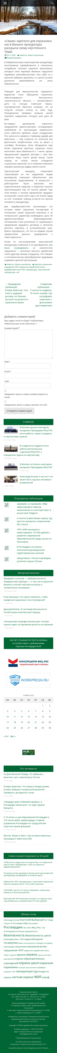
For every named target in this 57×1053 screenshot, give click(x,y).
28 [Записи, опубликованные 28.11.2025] (35, 727)
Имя (7, 361)
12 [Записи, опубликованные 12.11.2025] (21, 716)
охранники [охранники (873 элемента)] (11, 967)
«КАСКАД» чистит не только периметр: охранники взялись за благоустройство (27, 891)
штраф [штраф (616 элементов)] (45, 977)
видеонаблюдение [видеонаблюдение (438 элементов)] (34, 939)
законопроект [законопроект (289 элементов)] (29, 943)
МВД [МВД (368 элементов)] (25, 923)
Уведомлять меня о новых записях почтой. (25, 404)
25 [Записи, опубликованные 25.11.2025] (15, 727)
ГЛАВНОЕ (28, 422)
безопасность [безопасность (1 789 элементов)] (14, 935)
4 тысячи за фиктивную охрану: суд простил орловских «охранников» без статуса (34, 521)
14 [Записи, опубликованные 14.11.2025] (35, 716)
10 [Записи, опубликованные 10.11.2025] (7, 716)
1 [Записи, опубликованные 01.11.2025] (42, 705)
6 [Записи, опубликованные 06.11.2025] (28, 711)
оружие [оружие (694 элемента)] (21, 954)
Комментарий (12, 328)
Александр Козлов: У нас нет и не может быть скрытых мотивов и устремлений (36, 479)
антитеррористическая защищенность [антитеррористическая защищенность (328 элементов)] (21, 931)
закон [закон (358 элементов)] (21, 943)
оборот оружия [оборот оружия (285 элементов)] (10, 955)
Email (7, 371)
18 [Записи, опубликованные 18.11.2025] (15, 722)
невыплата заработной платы (32, 267)
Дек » (12, 736)
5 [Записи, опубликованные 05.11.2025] (21, 711)
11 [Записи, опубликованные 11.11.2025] (15, 716)
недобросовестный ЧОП (14, 269)
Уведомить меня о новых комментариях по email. (26, 396)
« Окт (6, 736)
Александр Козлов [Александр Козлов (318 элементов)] (11, 920)
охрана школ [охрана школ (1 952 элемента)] (29, 963)
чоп (17, 272)
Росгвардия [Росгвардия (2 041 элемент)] (13, 927)
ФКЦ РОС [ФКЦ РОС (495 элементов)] (36, 927)
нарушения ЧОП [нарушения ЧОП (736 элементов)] (13, 950)
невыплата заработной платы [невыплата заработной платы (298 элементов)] (36, 950)
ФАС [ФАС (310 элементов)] (29, 927)
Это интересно (28, 768)
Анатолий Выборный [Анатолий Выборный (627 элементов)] (32, 919)
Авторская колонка (28, 573)
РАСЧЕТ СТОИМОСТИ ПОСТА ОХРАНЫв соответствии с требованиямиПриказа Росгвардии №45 (28, 643)
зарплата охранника (43, 264)
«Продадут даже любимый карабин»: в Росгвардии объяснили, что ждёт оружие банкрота (24, 804)
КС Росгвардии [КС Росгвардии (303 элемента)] (16, 923)
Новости (23, 55)
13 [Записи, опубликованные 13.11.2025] (28, 716)
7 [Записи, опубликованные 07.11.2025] (35, 711)
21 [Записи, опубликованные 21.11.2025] (35, 722)
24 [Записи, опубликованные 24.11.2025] (7, 727)
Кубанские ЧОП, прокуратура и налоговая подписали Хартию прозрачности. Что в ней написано (28, 882)
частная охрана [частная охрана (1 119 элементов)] (22, 977)
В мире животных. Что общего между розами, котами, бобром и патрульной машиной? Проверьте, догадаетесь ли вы (26, 789)
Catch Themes (43, 1048)
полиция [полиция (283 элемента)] (21, 967)
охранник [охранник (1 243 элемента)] (46, 963)
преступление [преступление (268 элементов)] (31, 967)
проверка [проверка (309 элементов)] (41, 967)
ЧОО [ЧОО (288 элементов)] (43, 928)
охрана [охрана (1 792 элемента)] (31, 954)
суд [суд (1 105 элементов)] (35, 971)
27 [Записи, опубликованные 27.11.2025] (28, 727)
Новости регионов (35, 55)
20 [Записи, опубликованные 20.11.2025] (28, 722)
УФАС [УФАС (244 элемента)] (25, 928)
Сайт (6, 381)
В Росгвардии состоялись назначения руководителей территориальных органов (30, 549)
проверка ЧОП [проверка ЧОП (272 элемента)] (9, 972)
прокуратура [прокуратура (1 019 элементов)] (24, 971)
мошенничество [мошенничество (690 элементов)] (37, 946)
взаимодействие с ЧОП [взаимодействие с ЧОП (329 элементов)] (14, 939)
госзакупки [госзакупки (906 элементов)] (11, 942)
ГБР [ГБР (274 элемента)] (45, 920)
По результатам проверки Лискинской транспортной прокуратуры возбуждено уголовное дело (28, 874)
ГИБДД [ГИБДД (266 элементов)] (50, 920)
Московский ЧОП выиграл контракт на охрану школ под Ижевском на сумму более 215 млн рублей (28, 899)
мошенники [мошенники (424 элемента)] (21, 946)
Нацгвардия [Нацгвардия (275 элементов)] (33, 923)
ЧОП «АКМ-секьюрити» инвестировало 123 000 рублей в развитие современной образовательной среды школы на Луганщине (34, 535)
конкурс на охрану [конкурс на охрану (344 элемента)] (44, 943)
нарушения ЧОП (11, 267)
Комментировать (14, 58)
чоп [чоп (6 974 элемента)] (37, 976)
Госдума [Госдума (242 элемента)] (7, 923)
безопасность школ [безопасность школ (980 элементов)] (38, 935)
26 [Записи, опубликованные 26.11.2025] (21, 727)
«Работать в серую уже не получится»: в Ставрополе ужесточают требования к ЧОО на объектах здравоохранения (28, 864)
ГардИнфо (28, 15)
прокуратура (31, 269)
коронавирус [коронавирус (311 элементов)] (9, 946)
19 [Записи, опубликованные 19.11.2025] (21, 722)
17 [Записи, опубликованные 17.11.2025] (7, 722)
